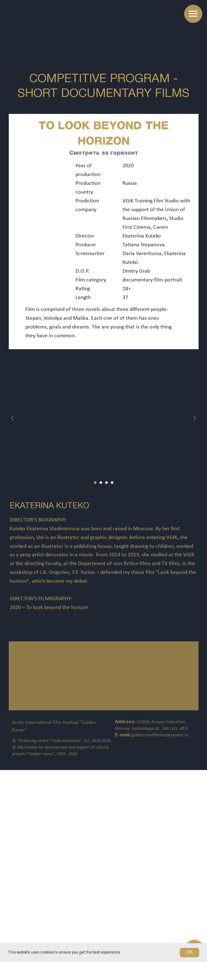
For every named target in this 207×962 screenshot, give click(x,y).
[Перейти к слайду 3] (106, 482)
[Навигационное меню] (193, 14)
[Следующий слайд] (194, 418)
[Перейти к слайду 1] (95, 482)
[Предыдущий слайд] (12, 418)
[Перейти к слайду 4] (112, 482)
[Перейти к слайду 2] (101, 482)
